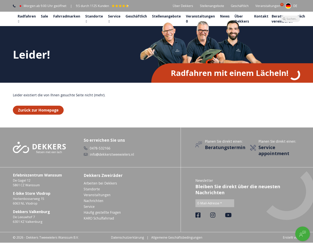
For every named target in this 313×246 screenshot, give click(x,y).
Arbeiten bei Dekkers (100, 190)
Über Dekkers (183, 6)
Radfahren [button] (27, 19)
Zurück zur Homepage (38, 117)
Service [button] (114, 19)
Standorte (92, 196)
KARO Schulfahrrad (99, 225)
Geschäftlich (240, 6)
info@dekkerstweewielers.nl (112, 161)
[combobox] (291, 6)
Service (89, 213)
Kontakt (261, 19)
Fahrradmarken (66, 19)
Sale (44, 19)
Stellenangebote (212, 6)
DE (291, 6)
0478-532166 (100, 155)
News (224, 19)
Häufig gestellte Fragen (102, 219)
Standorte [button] (94, 19)
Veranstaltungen (267, 6)
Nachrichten (93, 208)
